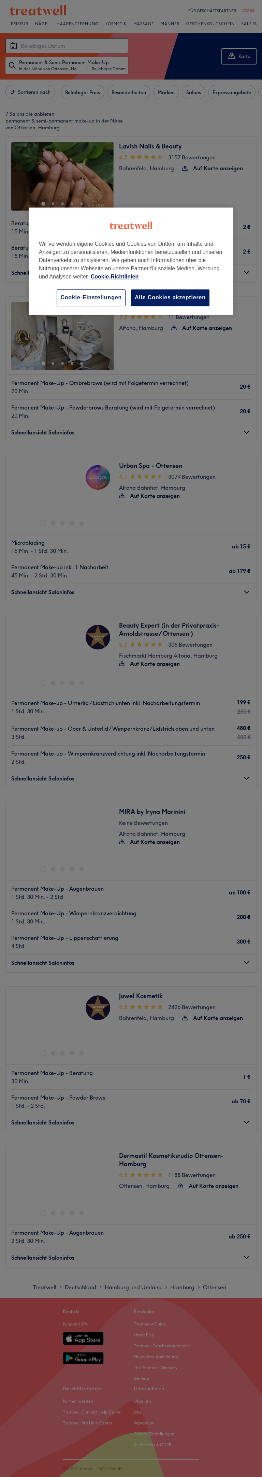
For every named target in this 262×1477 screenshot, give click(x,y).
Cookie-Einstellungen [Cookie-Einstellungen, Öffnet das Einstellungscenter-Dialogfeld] (91, 297)
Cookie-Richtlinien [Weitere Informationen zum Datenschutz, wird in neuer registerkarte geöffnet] (115, 276)
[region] (131, 260)
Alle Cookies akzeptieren (170, 297)
